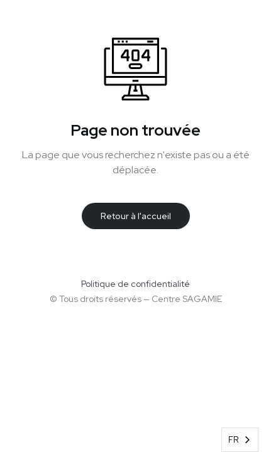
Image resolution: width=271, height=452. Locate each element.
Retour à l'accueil (136, 216)
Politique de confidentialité (135, 283)
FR (233, 439)
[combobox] (239, 440)
